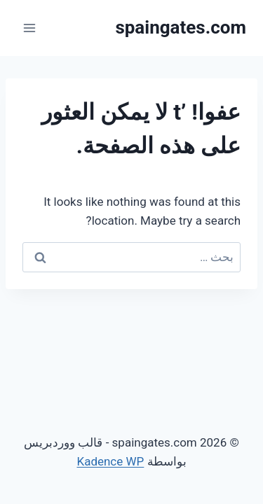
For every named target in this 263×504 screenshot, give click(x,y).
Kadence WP (110, 461)
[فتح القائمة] (30, 27)
